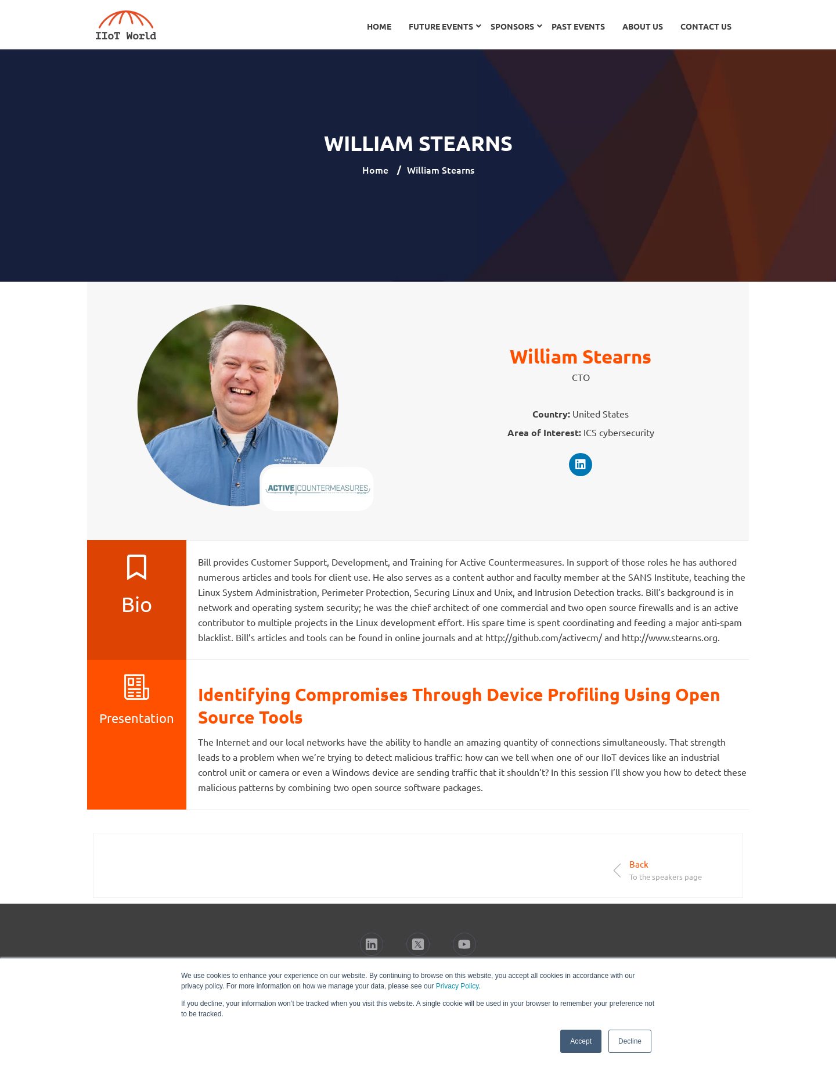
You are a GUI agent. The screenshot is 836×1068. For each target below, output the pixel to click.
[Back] (617, 870)
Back (638, 863)
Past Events (578, 26)
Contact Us (706, 26)
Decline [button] (630, 1041)
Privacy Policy (457, 986)
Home (379, 26)
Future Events (441, 26)
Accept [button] (581, 1041)
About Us (642, 26)
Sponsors (512, 26)
